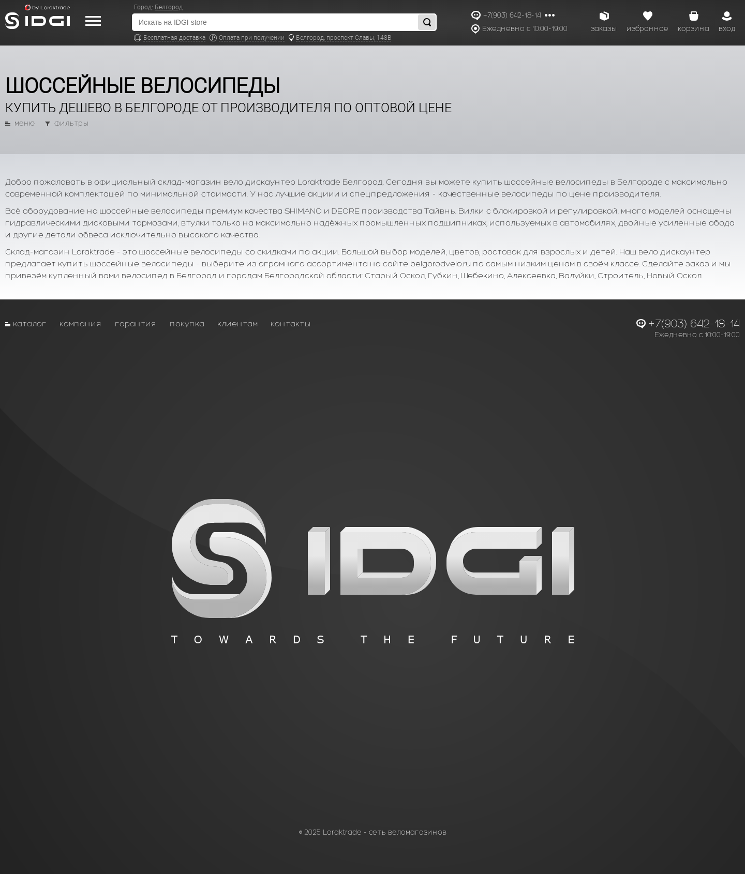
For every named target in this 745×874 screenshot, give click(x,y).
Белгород (169, 7)
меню (24, 123)
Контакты (291, 323)
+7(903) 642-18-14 (512, 15)
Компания (80, 323)
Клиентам (237, 323)
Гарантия (136, 323)
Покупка (187, 323)
